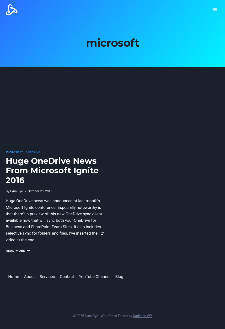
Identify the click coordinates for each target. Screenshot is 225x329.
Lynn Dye (16, 191)
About (29, 276)
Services (47, 276)
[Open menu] (214, 9)
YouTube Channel (94, 276)
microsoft (14, 152)
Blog (119, 276)
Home (13, 276)
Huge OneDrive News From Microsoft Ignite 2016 (52, 170)
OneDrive (33, 152)
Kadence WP (142, 316)
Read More (18, 250)
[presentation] (57, 112)
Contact (67, 276)
